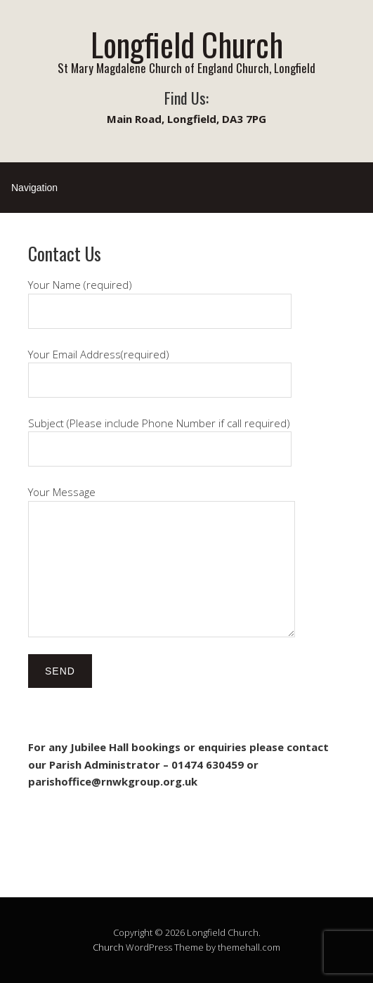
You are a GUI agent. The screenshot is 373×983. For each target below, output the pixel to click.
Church (108, 947)
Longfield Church (187, 43)
